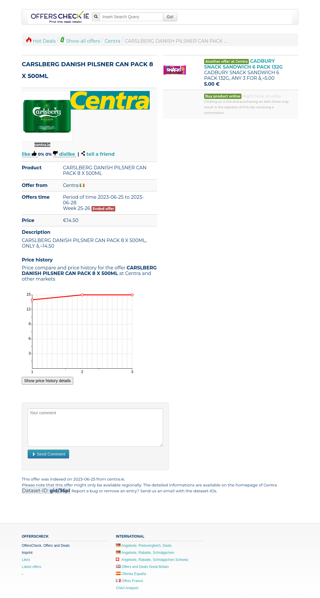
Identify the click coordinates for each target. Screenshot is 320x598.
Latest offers (31, 567)
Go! (170, 16)
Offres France (129, 581)
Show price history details (47, 380)
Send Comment (48, 454)
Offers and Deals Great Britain (142, 567)
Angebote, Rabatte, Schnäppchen (145, 553)
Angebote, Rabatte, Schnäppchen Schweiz (152, 560)
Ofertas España (131, 574)
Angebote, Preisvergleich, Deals (143, 546)
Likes (26, 560)
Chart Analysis (127, 588)
